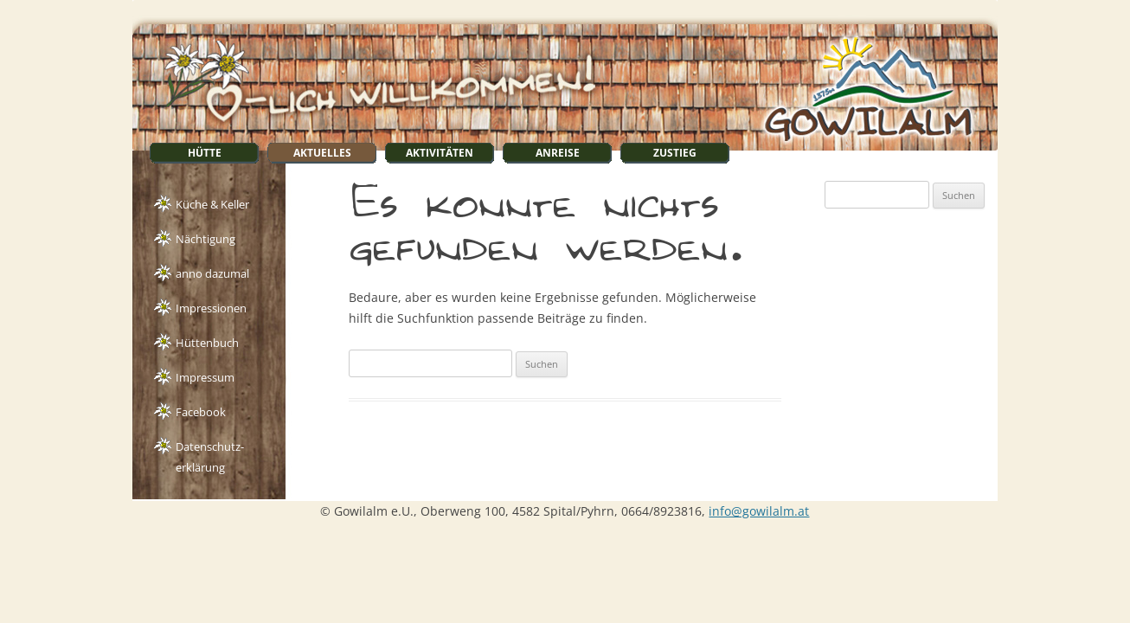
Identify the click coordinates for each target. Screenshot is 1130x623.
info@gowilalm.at (759, 511)
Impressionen (211, 308)
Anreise (558, 152)
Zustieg (675, 152)
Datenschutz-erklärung (210, 448)
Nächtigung (205, 239)
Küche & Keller (212, 204)
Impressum (205, 377)
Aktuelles (322, 152)
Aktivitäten (439, 152)
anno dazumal (212, 273)
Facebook (201, 412)
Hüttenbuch (207, 342)
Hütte (205, 152)
